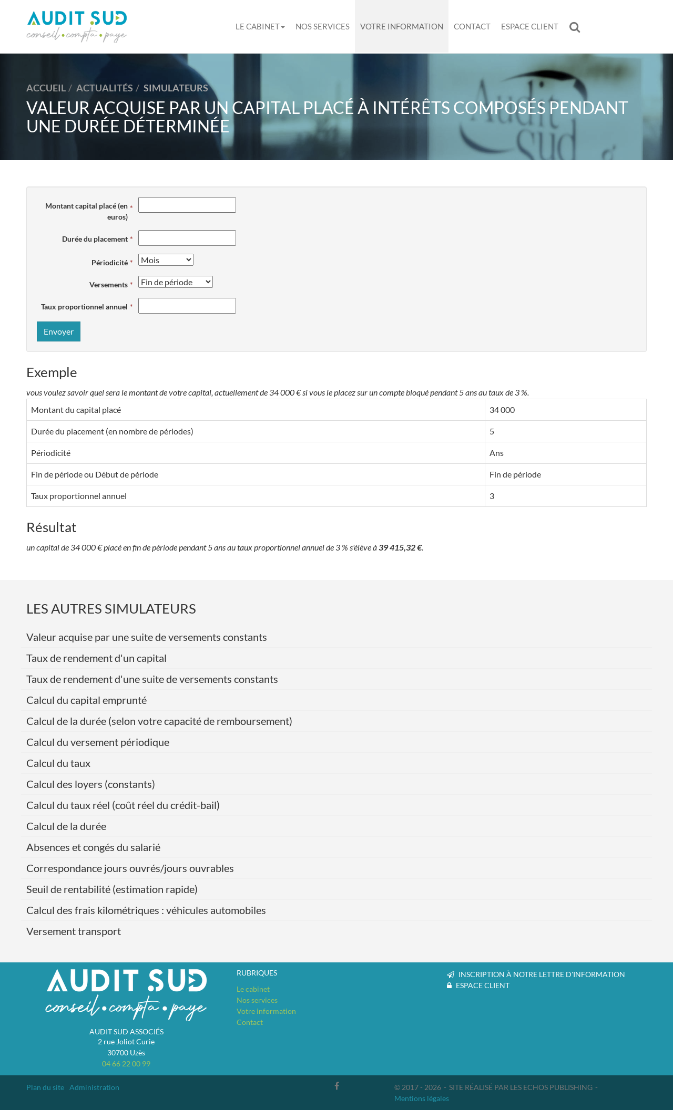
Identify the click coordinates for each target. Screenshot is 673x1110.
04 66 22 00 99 (126, 1063)
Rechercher (577, 26)
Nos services (322, 26)
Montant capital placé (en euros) (86, 211)
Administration (94, 1087)
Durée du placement (95, 238)
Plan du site (45, 1087)
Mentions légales (421, 1098)
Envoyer (59, 331)
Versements (108, 284)
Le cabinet (260, 26)
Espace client (529, 26)
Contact (472, 26)
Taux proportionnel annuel (84, 306)
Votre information (401, 26)
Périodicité (109, 262)
